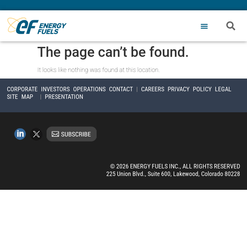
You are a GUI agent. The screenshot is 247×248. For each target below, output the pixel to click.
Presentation (64, 96)
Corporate (22, 89)
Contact (121, 89)
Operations (89, 89)
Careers (152, 89)
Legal (223, 89)
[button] (204, 26)
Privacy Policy (189, 89)
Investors (55, 89)
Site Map (20, 96)
